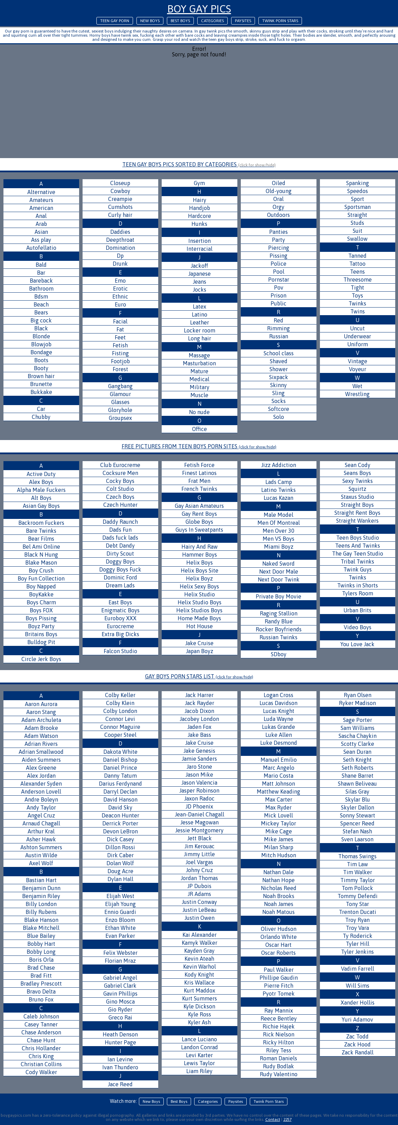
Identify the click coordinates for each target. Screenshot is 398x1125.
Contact (272, 1119)
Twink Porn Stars (280, 20)
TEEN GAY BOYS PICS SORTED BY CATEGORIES (199, 164)
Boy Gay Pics (199, 9)
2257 (287, 1119)
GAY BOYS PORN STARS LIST (199, 676)
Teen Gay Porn (114, 20)
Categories (212, 20)
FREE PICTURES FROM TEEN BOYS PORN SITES (199, 446)
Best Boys (180, 20)
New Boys (150, 20)
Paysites (243, 20)
